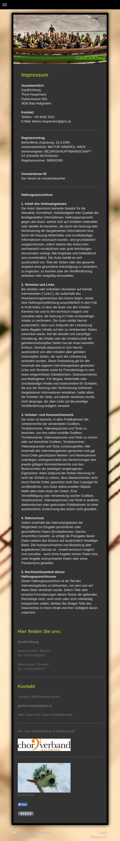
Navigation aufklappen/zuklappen (60, 4)
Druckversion (25, 832)
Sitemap (44, 832)
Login (103, 832)
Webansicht (98, 837)
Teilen (22, 804)
